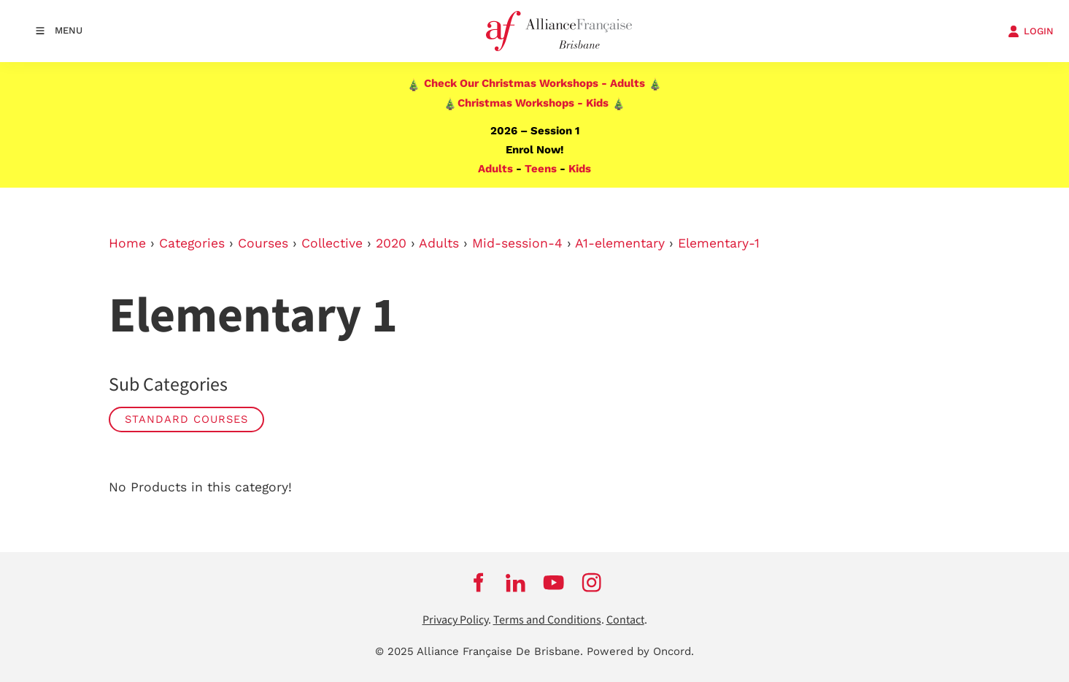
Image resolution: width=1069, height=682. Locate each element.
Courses (263, 243)
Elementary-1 (719, 243)
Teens (541, 168)
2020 (391, 243)
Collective (332, 243)
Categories (192, 243)
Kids (579, 168)
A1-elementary (620, 243)
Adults (495, 168)
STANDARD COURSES (186, 419)
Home (127, 243)
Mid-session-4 (517, 243)
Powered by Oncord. (640, 651)
